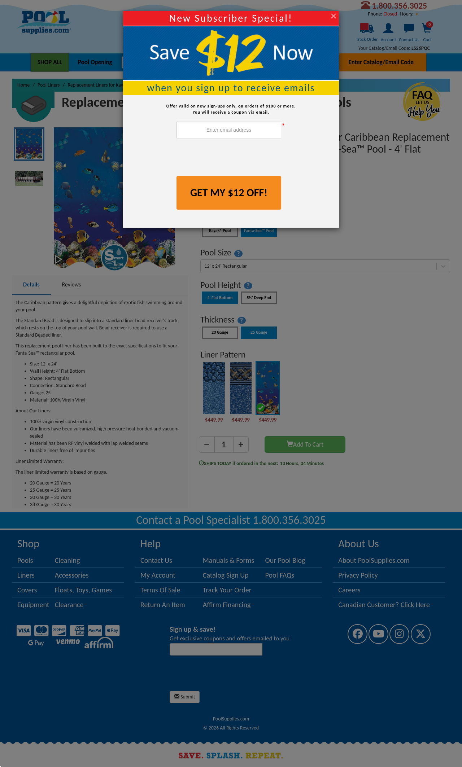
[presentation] (231, 158)
